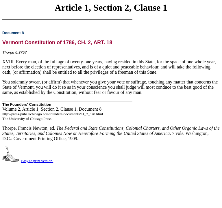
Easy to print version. (37, 161)
